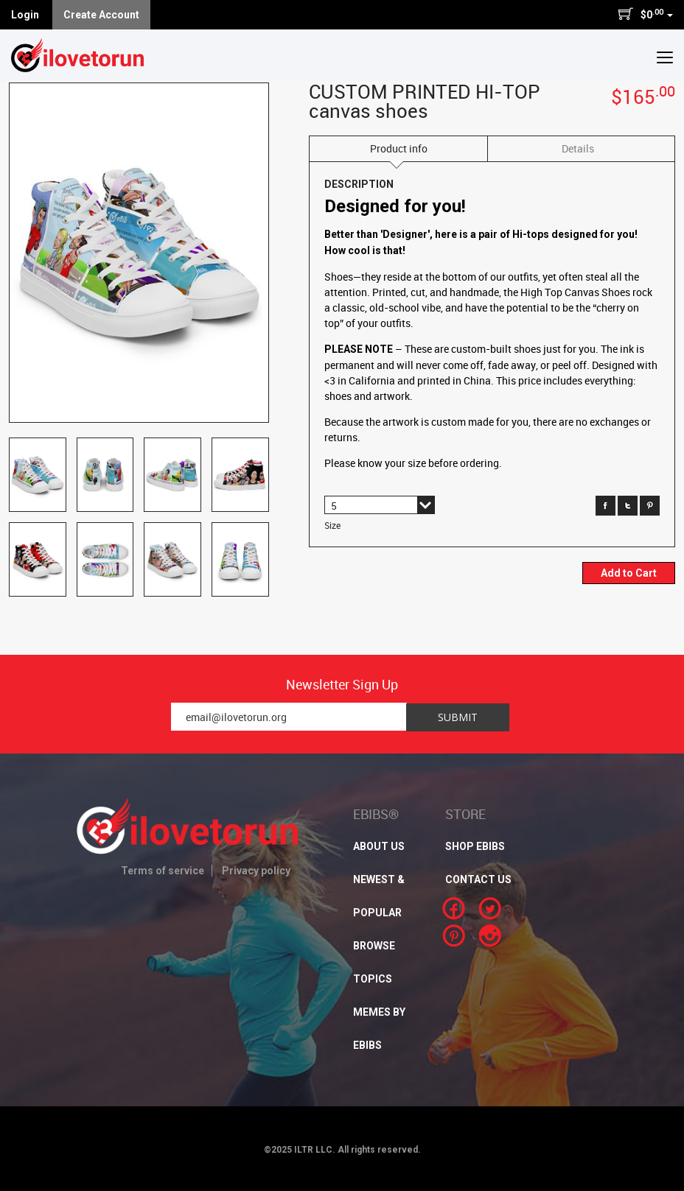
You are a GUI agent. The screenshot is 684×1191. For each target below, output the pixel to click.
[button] (665, 57)
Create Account (101, 15)
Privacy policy (256, 870)
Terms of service (162, 870)
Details (578, 148)
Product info (398, 148)
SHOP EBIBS (475, 846)
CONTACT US (478, 879)
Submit (458, 717)
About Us (379, 846)
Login (25, 15)
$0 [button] (645, 14)
